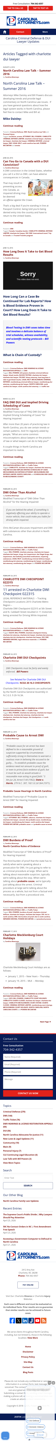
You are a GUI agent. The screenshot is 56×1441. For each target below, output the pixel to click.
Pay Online (28, 1285)
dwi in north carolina (42, 917)
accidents (12, 136)
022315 (11, 633)
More (45, 31)
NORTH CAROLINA (36, 384)
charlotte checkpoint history (36, 633)
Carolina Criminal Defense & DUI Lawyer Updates (28, 21)
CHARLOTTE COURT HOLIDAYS (35, 998)
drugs (21, 554)
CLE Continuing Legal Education (20, 1154)
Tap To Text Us (40, 8)
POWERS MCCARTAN (42, 563)
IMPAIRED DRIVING (10, 639)
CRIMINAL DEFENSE (35, 141)
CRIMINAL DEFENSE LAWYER (20, 1005)
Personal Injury (8, 134)
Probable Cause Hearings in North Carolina (27, 791)
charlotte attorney (26, 552)
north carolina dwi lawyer (40, 822)
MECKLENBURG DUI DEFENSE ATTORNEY (18, 472)
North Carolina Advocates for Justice (23, 1134)
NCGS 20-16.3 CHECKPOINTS (35, 682)
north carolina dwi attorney (28, 386)
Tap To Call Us (15, 8)
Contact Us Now (28, 1093)
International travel (40, 233)
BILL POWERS (37, 136)
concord (22, 820)
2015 (11, 998)
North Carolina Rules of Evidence (21, 846)
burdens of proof (26, 912)
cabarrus (32, 817)
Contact (20, 31)
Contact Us (28, 1367)
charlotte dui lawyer (17, 233)
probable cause (25, 824)
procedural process (44, 919)
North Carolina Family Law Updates (21, 1201)
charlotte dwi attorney (42, 467)
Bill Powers (22, 671)
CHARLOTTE (13, 467)
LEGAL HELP (17, 143)
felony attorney (31, 377)
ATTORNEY (27, 136)
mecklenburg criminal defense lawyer (25, 382)
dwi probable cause (33, 820)
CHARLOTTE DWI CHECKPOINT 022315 (23, 580)
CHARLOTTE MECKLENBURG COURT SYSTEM (25, 1003)
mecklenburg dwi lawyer (19, 384)
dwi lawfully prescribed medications (26, 556)
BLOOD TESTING (25, 375)
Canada (12, 231)
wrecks (17, 145)
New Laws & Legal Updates (18, 1138)
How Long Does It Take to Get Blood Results (27, 252)
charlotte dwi (8, 715)
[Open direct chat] (49, 1383)
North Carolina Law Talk (37, 132)
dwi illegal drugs (43, 554)
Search (28, 1185)
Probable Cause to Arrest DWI (23, 735)
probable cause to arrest (43, 824)
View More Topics (11, 1162)
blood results (14, 375)
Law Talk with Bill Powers (17, 1158)
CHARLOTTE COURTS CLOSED (14, 1000)
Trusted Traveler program (23, 235)
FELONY (22, 377)
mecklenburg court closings (42, 1005)
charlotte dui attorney (11, 635)
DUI (27, 233)
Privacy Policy (28, 1357)
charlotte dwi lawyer (19, 141)
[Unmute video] (40, 1408)
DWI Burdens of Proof (18, 840)
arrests (19, 136)
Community (11, 1142)
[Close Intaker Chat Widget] (53, 1383)
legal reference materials (27, 639)
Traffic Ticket (33, 465)
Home (5, 31)
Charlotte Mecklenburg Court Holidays (23, 936)
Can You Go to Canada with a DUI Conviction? (25, 162)
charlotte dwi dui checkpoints (14, 637)
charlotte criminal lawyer (34, 139)
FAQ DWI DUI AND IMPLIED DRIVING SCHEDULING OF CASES (25, 470)
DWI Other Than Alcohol (19, 492)
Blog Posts (28, 1372)
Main (7, 1146)
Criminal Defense (16, 132)
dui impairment (30, 554)
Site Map (28, 1362)
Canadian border (21, 231)
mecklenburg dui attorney (13, 561)
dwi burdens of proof (26, 917)
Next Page (44, 1022)
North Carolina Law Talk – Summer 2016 (27, 72)
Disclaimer (28, 1351)
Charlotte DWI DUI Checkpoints (24, 657)
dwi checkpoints (35, 717)
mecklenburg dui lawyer (32, 561)
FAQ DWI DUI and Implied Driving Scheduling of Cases (25, 403)
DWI (25, 132)
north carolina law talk (30, 143)
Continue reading (13, 125)
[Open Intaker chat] (29, 1439)
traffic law (45, 386)
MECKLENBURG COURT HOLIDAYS (15, 1007)
